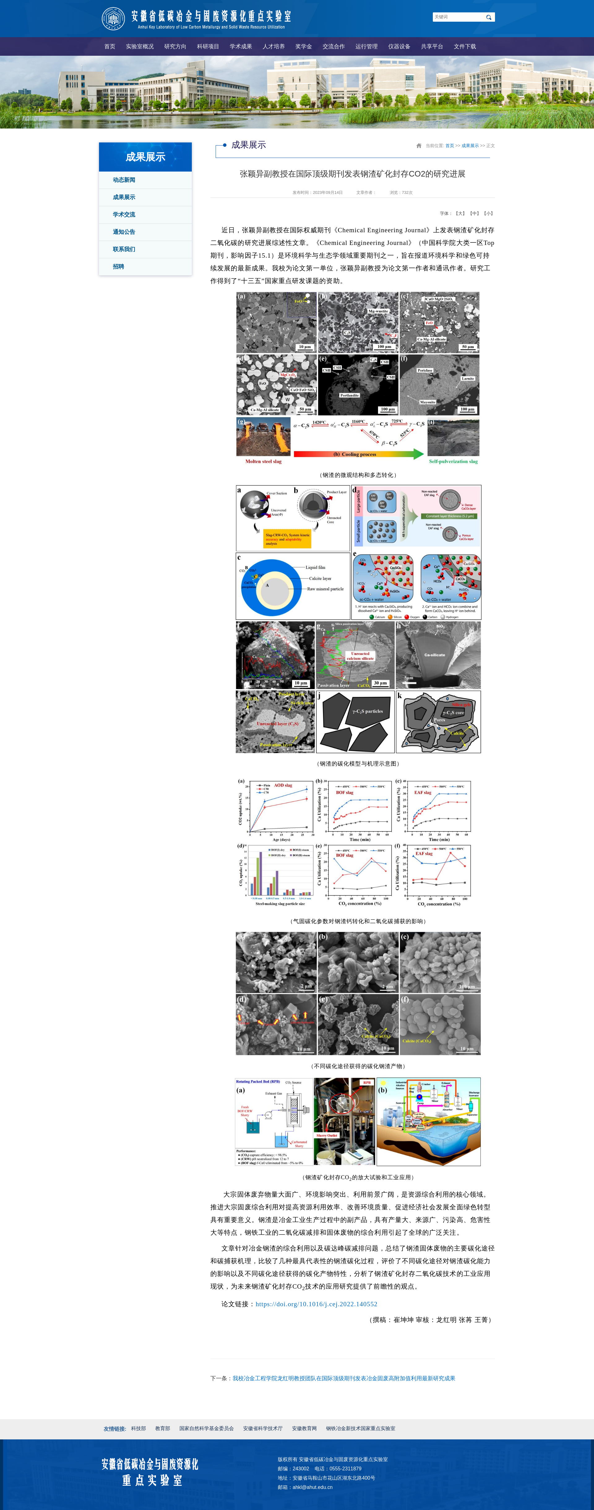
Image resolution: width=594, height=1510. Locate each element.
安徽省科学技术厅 (263, 1428)
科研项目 (208, 46)
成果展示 (124, 197)
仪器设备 (399, 46)
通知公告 (124, 232)
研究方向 (175, 46)
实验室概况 (140, 46)
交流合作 (334, 46)
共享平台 (432, 46)
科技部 (138, 1428)
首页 (109, 46)
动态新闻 (124, 180)
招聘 (118, 267)
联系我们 (124, 249)
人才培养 (274, 46)
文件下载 (465, 46)
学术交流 (124, 215)
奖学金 (303, 46)
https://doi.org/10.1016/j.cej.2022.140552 (317, 1304)
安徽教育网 (304, 1428)
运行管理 (366, 46)
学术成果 (241, 46)
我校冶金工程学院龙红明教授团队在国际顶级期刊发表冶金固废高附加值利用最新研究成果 (344, 1378)
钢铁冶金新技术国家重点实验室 (360, 1428)
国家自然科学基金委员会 (206, 1428)
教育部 (162, 1428)
